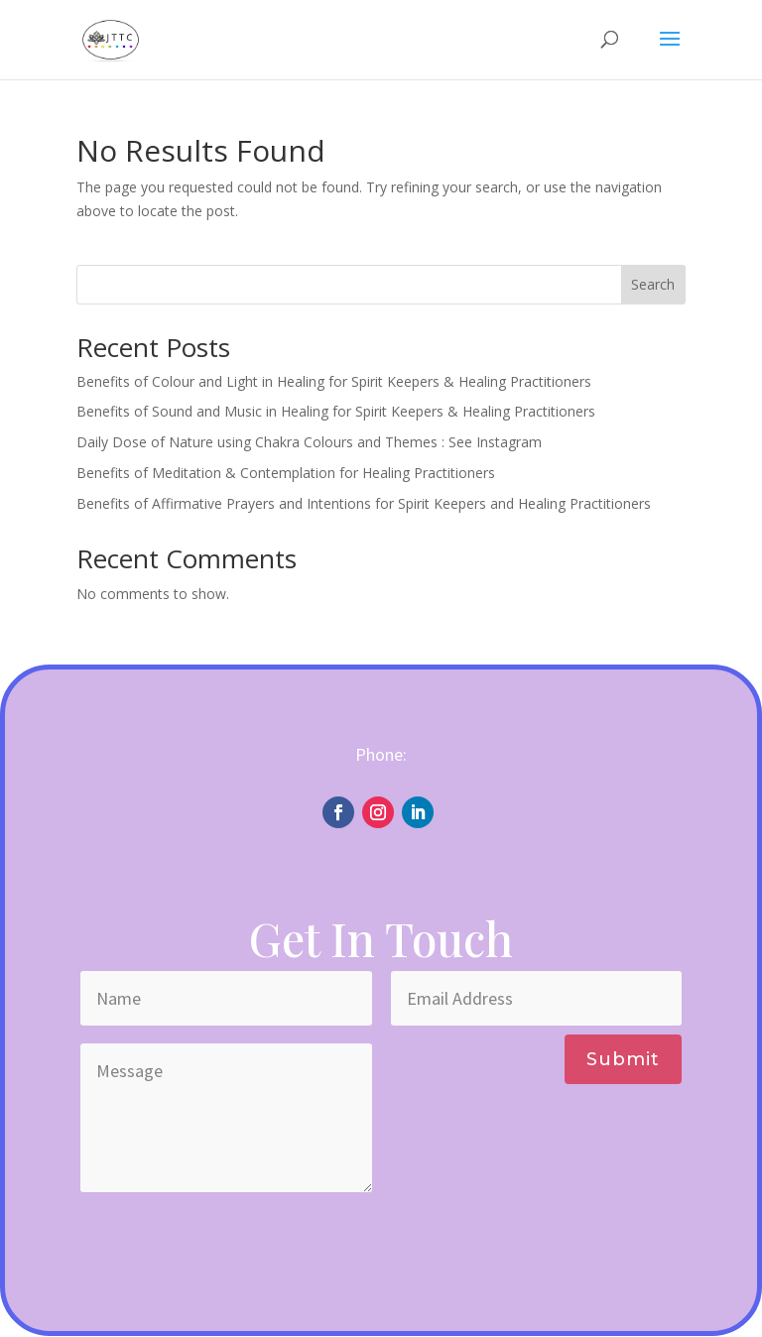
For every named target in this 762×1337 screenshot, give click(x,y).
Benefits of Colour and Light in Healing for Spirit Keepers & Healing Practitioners (333, 381)
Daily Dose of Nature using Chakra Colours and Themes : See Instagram (309, 441)
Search (653, 284)
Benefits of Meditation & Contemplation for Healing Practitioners (285, 472)
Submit (623, 1059)
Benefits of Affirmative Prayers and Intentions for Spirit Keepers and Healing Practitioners (363, 503)
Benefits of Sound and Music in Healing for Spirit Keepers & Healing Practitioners (335, 411)
